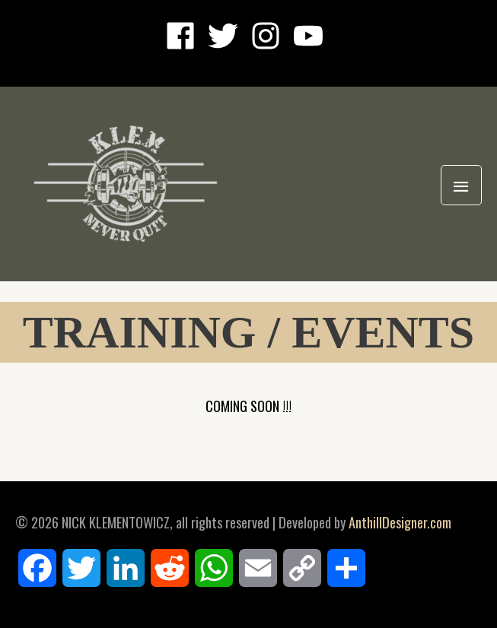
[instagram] (270, 36)
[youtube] (313, 36)
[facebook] (185, 36)
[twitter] (227, 36)
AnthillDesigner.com (400, 522)
